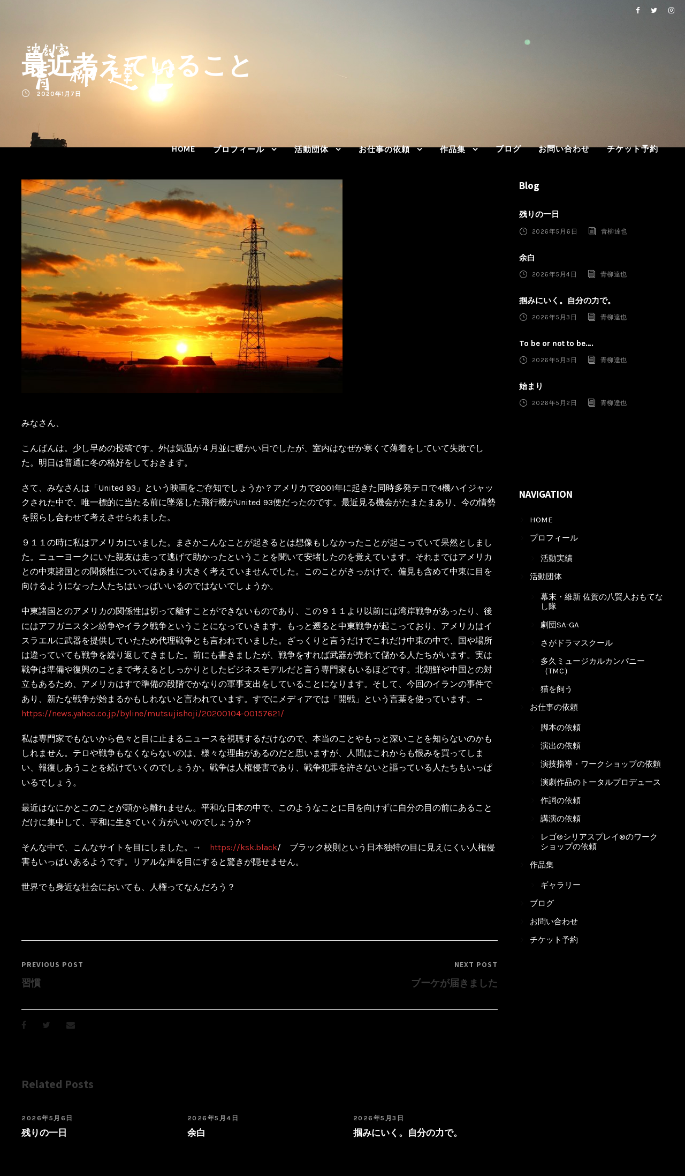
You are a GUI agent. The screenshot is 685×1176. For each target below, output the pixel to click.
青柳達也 (614, 231)
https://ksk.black (243, 847)
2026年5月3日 (379, 1118)
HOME (184, 149)
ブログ (508, 149)
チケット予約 (632, 149)
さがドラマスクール (577, 643)
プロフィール (238, 149)
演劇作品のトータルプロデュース (601, 782)
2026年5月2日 (554, 403)
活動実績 (557, 558)
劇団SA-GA (560, 625)
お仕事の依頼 (384, 149)
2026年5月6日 (47, 1118)
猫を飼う (557, 689)
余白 (196, 1132)
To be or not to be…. (556, 343)
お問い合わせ (564, 149)
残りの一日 (44, 1132)
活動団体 (311, 149)
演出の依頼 (561, 746)
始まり (531, 386)
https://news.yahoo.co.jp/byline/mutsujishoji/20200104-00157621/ (152, 713)
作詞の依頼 (561, 800)
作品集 (453, 149)
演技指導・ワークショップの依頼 (601, 764)
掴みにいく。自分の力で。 (407, 1132)
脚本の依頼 (561, 727)
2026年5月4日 (213, 1118)
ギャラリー (561, 885)
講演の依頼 (561, 818)
